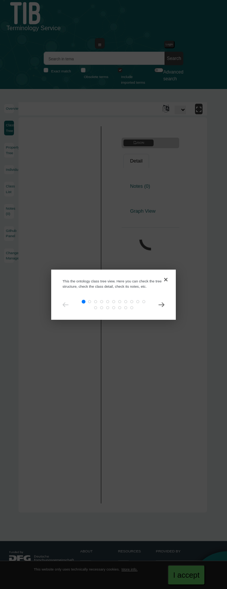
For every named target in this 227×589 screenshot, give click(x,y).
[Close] (165, 278)
